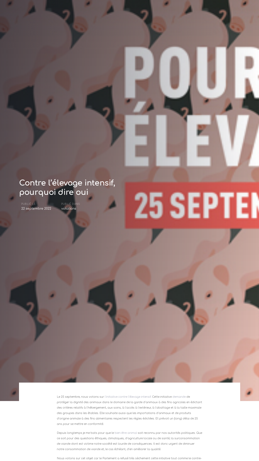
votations (68, 209)
